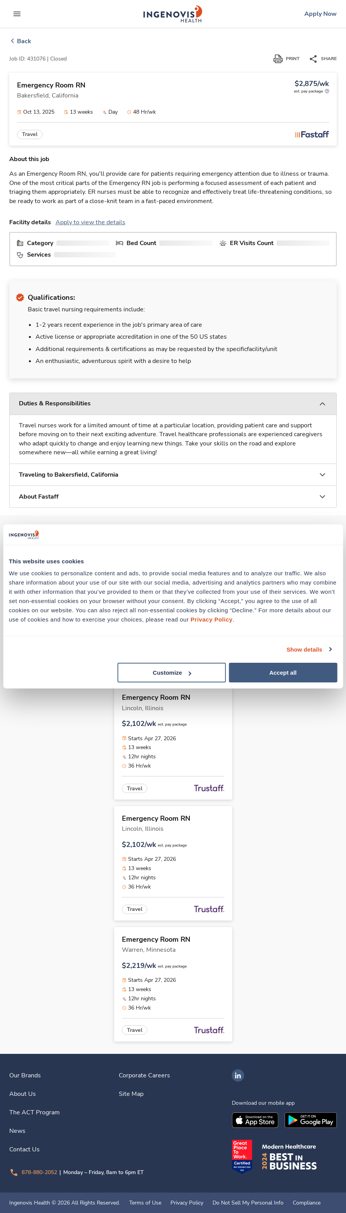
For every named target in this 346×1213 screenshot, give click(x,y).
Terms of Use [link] (145, 1203)
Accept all (283, 672)
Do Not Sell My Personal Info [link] (248, 1203)
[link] (173, 13)
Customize (172, 672)
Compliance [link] (307, 1203)
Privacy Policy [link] (186, 1203)
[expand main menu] (17, 14)
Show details (304, 649)
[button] (173, 404)
